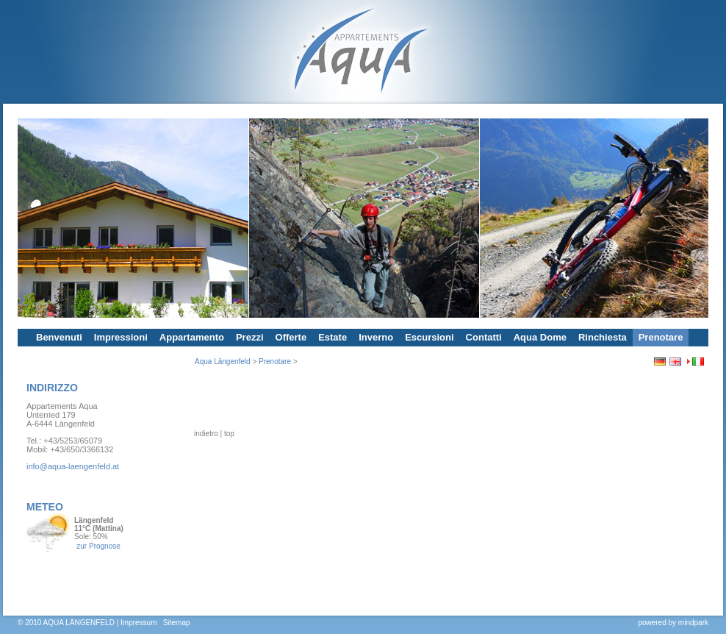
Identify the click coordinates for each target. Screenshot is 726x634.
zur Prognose (98, 546)
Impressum (139, 623)
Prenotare (661, 337)
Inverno (376, 337)
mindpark (693, 623)
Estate (332, 337)
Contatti (484, 337)
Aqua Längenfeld (223, 361)
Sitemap (176, 623)
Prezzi (250, 337)
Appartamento (191, 337)
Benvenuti (59, 337)
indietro (206, 507)
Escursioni (429, 337)
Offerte (291, 337)
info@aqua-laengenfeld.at (72, 466)
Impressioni (121, 337)
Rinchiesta (602, 337)
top (229, 507)
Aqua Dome (540, 337)
